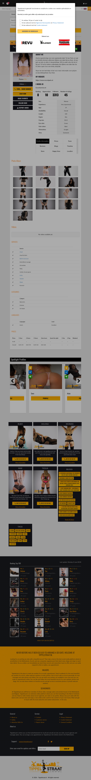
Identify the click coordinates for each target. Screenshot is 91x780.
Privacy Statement (58, 23)
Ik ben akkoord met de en (41, 23)
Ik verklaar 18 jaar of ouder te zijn (30, 20)
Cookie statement (41, 25)
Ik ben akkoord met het (33, 25)
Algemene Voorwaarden (43, 23)
